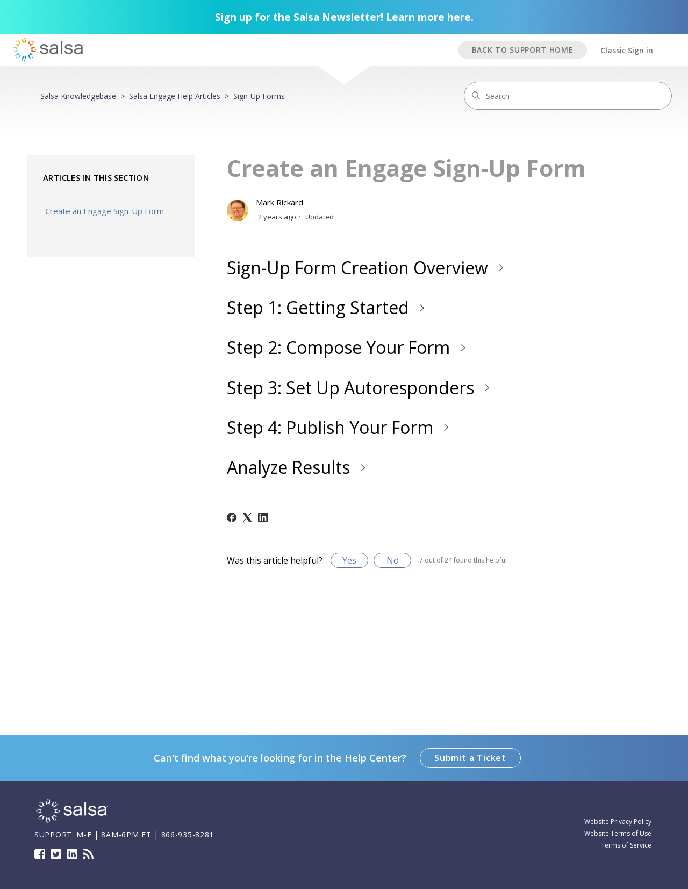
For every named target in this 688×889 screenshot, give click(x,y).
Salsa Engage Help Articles (174, 96)
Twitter (56, 854)
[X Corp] (247, 517)
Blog (88, 854)
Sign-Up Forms (259, 96)
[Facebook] (231, 517)
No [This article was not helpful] (392, 560)
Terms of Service (626, 845)
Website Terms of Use (617, 833)
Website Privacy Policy (617, 821)
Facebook (39, 854)
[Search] (568, 96)
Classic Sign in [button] (626, 50)
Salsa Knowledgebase (78, 96)
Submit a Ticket (470, 758)
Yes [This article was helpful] (349, 560)
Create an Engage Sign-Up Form (104, 210)
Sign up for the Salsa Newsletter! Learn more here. (344, 17)
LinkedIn (72, 854)
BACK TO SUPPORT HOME (523, 50)
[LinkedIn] (263, 517)
